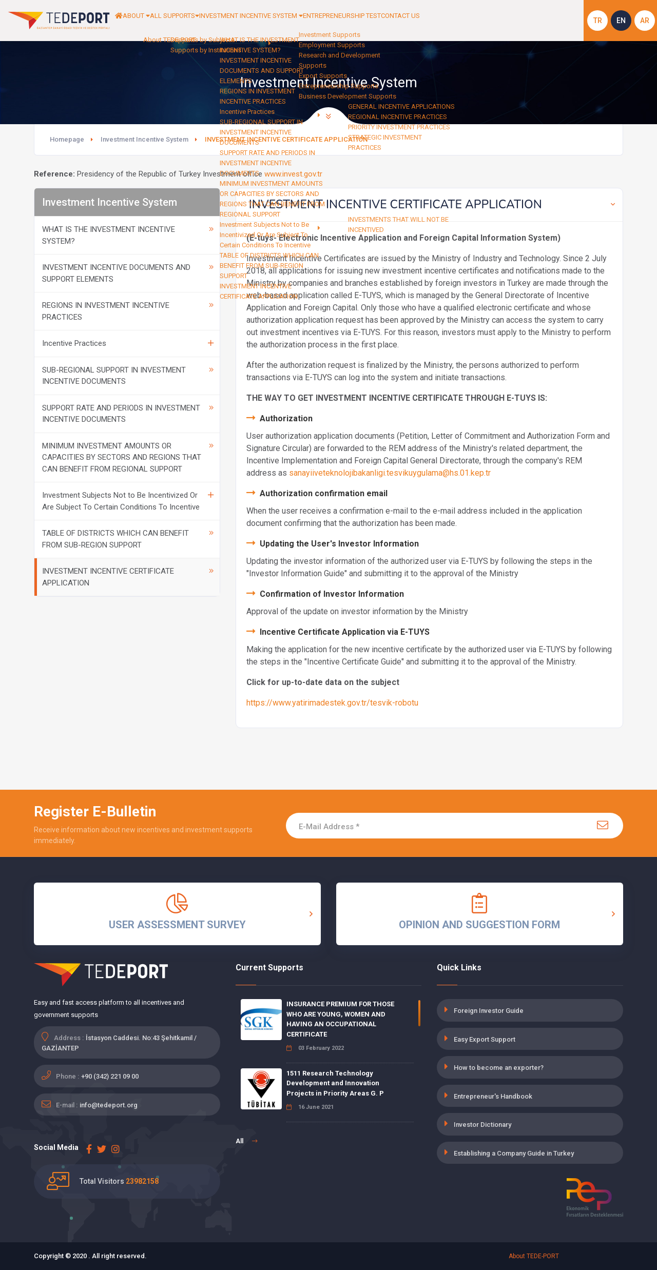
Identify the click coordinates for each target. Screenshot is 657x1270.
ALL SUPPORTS (200, 20)
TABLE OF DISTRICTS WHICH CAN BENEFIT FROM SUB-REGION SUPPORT (128, 539)
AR (644, 20)
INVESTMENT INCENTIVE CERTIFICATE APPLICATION (128, 577)
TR (597, 20)
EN (621, 20)
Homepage (67, 139)
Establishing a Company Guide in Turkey (514, 1153)
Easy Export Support (484, 1039)
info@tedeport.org (109, 1105)
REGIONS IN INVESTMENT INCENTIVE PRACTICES (128, 311)
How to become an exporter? (499, 1067)
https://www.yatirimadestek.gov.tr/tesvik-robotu (332, 703)
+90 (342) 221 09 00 (110, 1076)
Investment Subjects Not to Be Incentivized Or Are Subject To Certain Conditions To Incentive (128, 501)
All (247, 1141)
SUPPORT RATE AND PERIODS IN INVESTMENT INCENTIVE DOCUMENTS (128, 413)
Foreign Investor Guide (489, 1010)
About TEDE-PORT (534, 1256)
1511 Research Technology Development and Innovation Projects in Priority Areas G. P (335, 1083)
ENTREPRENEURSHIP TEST (405, 20)
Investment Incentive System (144, 139)
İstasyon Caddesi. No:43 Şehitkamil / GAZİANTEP (119, 1043)
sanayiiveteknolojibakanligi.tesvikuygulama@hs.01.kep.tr (390, 473)
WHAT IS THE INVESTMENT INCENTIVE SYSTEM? (128, 235)
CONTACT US (477, 20)
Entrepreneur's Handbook (493, 1096)
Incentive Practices (128, 343)
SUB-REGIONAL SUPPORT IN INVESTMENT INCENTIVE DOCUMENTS (128, 375)
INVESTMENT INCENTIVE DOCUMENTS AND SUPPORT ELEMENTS (128, 273)
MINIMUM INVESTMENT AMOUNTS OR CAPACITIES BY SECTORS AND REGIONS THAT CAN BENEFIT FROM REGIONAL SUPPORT (128, 457)
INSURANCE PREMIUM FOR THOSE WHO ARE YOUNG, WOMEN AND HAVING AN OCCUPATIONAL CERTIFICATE (340, 1019)
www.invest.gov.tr (293, 174)
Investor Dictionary (482, 1124)
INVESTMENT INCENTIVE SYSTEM (295, 20)
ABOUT (148, 20)
